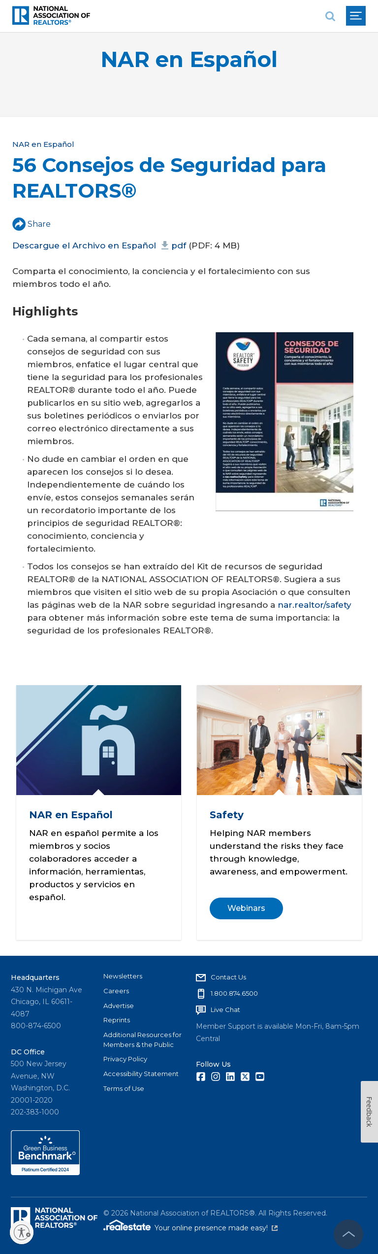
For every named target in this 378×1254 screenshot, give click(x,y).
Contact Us (228, 977)
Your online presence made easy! (216, 1227)
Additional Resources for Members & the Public (142, 1039)
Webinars (246, 908)
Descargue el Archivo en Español (99, 245)
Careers (116, 991)
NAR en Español (189, 59)
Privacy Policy (125, 1059)
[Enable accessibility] (21, 1232)
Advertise (118, 1005)
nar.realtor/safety (314, 605)
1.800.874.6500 (234, 993)
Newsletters (122, 976)
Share (31, 224)
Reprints (116, 1020)
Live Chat (225, 1009)
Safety (226, 815)
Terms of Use (123, 1088)
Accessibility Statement (141, 1074)
